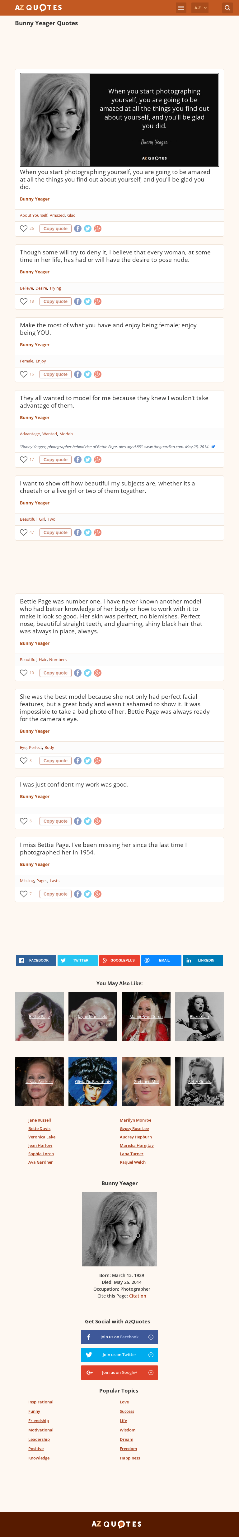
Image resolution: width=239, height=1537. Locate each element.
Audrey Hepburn (136, 1137)
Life (123, 1420)
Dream (126, 1439)
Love (124, 1402)
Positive (36, 1448)
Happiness (130, 1458)
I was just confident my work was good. (74, 784)
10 (32, 672)
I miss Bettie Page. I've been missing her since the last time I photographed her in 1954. (103, 848)
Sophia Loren (41, 1153)
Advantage (30, 434)
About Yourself (33, 215)
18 (32, 301)
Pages (41, 880)
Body (49, 747)
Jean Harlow (40, 1145)
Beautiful (28, 519)
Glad (71, 215)
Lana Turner (131, 1153)
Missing (27, 880)
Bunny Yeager (34, 199)
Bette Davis (39, 1128)
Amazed (57, 215)
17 (32, 459)
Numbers (58, 659)
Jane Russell (39, 1120)
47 (32, 532)
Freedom (128, 1448)
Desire (41, 288)
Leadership (39, 1439)
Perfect (35, 747)
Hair (43, 659)
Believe (26, 288)
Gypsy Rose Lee (134, 1128)
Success (127, 1411)
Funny (34, 1411)
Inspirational (41, 1402)
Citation (137, 1296)
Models (66, 434)
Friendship (38, 1420)
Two (51, 519)
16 (32, 374)
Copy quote (56, 228)
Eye (23, 747)
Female (26, 361)
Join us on (119, 1337)
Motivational (41, 1430)
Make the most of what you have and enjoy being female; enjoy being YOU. (108, 328)
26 (32, 228)
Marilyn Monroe (135, 1120)
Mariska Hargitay (137, 1145)
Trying (55, 288)
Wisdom (127, 1430)
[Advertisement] (119, 48)
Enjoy (41, 361)
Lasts (54, 880)
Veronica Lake (41, 1137)
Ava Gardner (40, 1162)
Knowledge (38, 1458)
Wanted (49, 434)
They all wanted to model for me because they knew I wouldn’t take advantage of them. (114, 401)
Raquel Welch (133, 1162)
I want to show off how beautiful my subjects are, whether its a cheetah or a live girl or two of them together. (107, 487)
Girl (42, 519)
